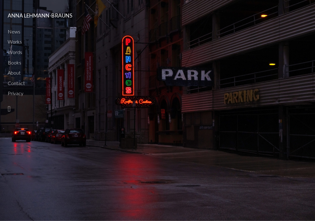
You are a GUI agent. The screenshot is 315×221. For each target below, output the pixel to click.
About (14, 73)
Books (14, 62)
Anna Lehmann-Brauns (40, 15)
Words (15, 52)
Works (15, 42)
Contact (16, 83)
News (14, 31)
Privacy (15, 93)
